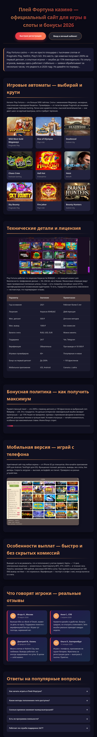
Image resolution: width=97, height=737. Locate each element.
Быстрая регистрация (31, 36)
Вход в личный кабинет (65, 36)
